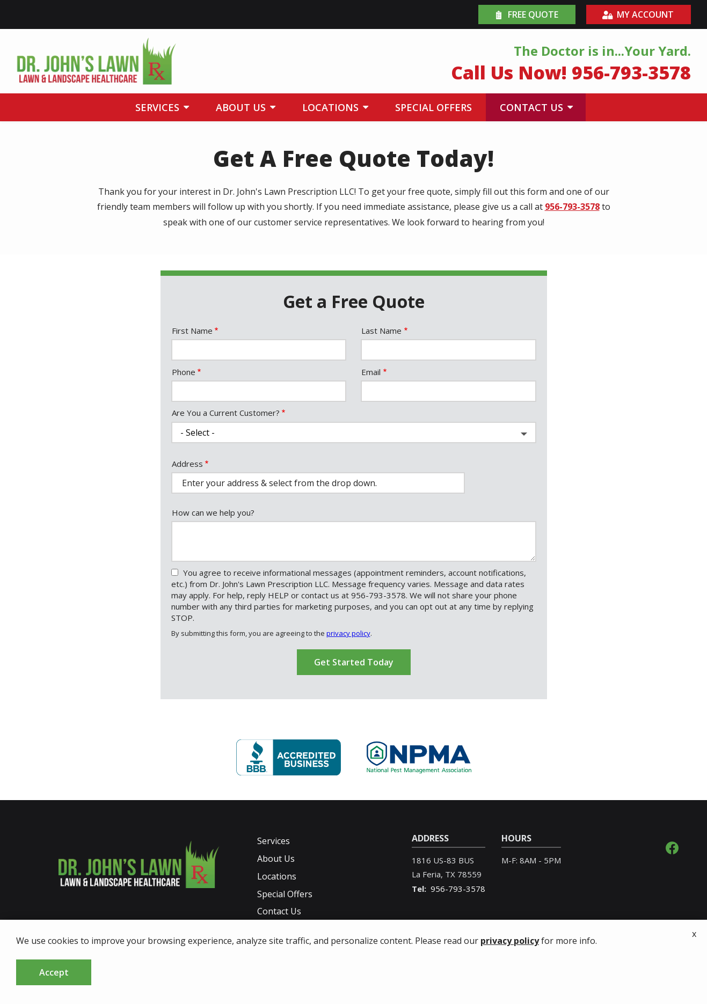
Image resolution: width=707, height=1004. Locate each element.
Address (187, 463)
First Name (192, 330)
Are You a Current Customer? (226, 412)
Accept (54, 972)
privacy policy (348, 633)
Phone (183, 372)
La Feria (426, 874)
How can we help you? (213, 512)
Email (371, 372)
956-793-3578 (572, 206)
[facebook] (672, 846)
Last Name (381, 330)
